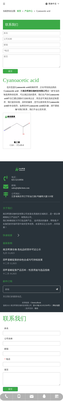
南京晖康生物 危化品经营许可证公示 (22, 249)
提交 (10, 71)
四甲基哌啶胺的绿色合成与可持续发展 (23, 259)
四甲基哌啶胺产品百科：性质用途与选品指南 (26, 270)
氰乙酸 (17, 142)
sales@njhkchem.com (20, 188)
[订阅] (57, 289)
